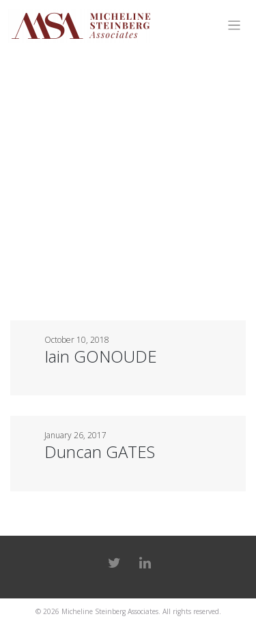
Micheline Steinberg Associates (109, 611)
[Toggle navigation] (234, 25)
